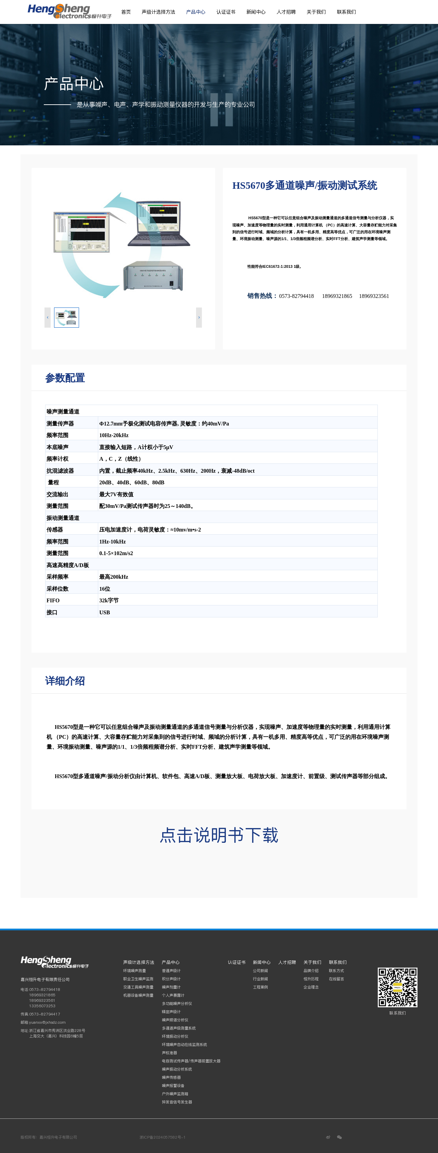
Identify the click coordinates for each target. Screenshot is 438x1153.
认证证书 (225, 12)
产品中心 (195, 12)
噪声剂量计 (171, 987)
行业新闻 (260, 979)
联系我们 (346, 12)
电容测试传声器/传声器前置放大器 (191, 1061)
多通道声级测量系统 (179, 1028)
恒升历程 (311, 979)
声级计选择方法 (158, 12)
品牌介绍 (311, 970)
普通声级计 (171, 970)
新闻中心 (256, 12)
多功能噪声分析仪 (177, 1003)
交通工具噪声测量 (138, 987)
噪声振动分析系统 (177, 1069)
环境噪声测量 (134, 970)
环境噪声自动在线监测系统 (184, 1044)
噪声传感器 (171, 1077)
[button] (47, 317)
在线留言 (336, 979)
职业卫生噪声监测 (138, 979)
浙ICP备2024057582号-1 (163, 1137)
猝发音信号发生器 (177, 1102)
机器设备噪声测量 (138, 995)
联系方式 (336, 970)
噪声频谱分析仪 (175, 1020)
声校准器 (169, 1053)
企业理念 (311, 987)
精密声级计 (171, 1011)
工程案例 (260, 987)
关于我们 (316, 12)
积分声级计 (171, 979)
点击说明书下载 (219, 835)
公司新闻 (260, 970)
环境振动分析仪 (175, 1036)
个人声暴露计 (173, 995)
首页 (126, 12)
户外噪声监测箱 (175, 1094)
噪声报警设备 (173, 1085)
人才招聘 (286, 12)
